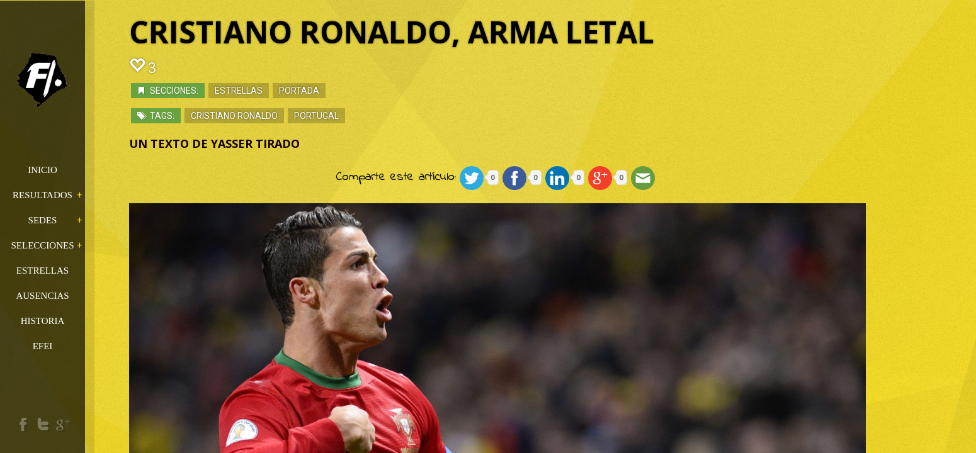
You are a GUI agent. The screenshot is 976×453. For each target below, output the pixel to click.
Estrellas (272, 91)
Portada (332, 91)
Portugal (349, 116)
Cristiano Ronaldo (267, 116)
